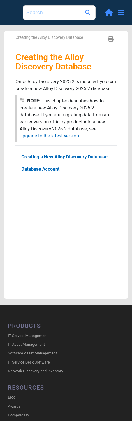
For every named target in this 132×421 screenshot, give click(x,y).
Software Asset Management (32, 353)
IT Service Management (27, 335)
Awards (14, 406)
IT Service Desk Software (29, 362)
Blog (11, 397)
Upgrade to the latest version (49, 136)
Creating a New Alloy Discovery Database (64, 157)
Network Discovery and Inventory (35, 371)
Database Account (40, 169)
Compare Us (18, 415)
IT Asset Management (26, 344)
